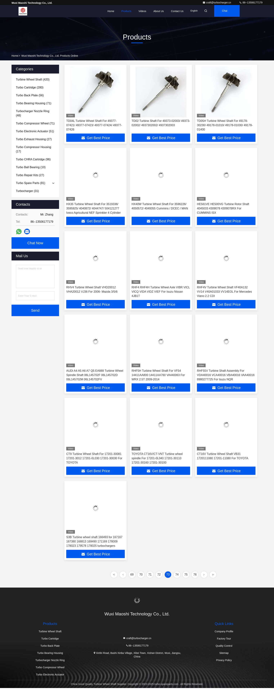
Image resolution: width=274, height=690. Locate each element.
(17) (33, 149)
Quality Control (224, 647)
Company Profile (224, 633)
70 (141, 576)
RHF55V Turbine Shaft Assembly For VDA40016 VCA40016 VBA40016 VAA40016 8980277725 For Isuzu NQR (226, 376)
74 (177, 576)
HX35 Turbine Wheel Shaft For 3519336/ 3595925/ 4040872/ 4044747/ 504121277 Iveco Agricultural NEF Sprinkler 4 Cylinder (93, 209)
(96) (33, 159)
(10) (31, 167)
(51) (35, 131)
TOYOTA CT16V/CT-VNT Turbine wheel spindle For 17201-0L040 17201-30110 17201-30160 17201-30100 (157, 459)
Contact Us (177, 11)
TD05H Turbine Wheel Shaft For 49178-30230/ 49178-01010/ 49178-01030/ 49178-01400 (225, 125)
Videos (142, 11)
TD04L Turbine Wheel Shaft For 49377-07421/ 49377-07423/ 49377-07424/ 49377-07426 (94, 125)
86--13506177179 (250, 2)
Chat (227, 11)
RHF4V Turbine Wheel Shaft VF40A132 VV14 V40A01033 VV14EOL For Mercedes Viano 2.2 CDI (224, 292)
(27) (34, 139)
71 (150, 576)
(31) (27, 190)
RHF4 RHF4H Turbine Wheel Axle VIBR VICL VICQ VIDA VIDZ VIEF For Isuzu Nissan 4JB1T (161, 292)
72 (159, 576)
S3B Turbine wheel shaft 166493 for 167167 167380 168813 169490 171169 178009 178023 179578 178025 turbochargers (94, 543)
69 (132, 576)
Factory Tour (224, 640)
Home (110, 11)
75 (186, 576)
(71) (33, 103)
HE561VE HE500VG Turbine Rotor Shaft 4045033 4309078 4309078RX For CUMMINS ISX (223, 209)
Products (126, 11)
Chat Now (35, 243)
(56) (30, 95)
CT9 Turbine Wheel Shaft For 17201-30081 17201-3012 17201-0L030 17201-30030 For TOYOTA (94, 459)
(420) (33, 79)
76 (195, 576)
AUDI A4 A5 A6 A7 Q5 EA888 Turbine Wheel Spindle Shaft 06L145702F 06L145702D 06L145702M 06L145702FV (94, 376)
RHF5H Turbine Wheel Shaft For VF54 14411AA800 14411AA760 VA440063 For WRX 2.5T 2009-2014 (158, 376)
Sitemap (223, 655)
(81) (30, 183)
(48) (32, 113)
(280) (29, 87)
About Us (158, 11)
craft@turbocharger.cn (217, 2)
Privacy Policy (224, 662)
